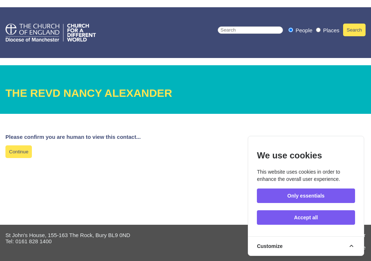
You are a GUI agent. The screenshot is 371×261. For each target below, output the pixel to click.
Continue (18, 151)
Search (354, 30)
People (301, 30)
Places (327, 30)
